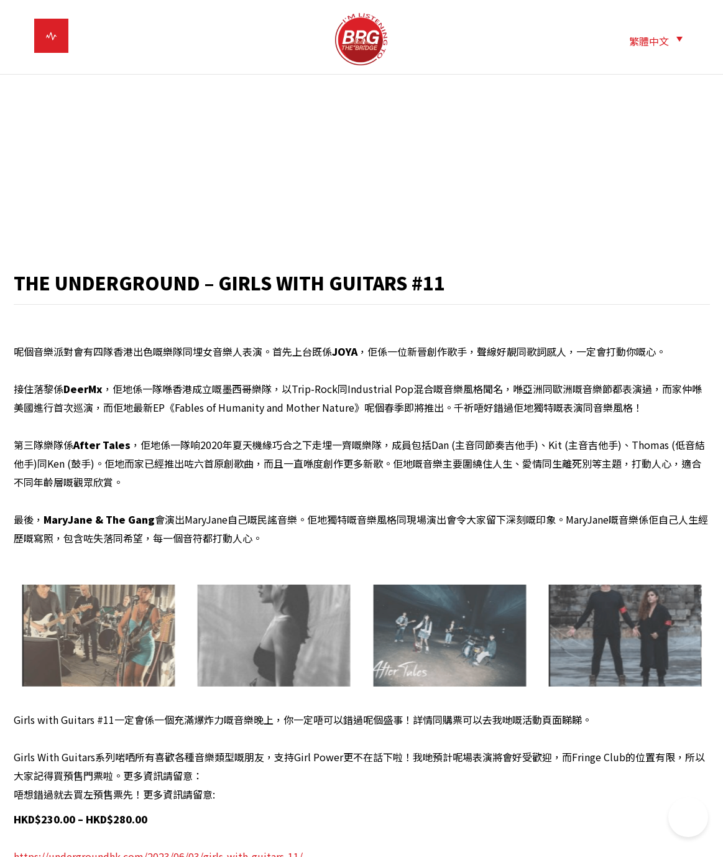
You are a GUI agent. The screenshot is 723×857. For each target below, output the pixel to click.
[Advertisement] (361, 174)
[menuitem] (656, 40)
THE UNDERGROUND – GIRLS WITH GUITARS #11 (229, 282)
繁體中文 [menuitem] (649, 41)
